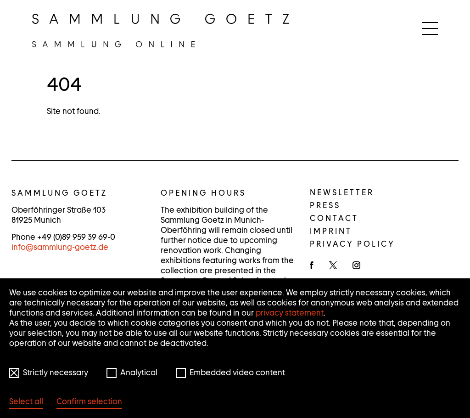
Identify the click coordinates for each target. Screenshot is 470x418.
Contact (334, 218)
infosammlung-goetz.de (59, 247)
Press (325, 205)
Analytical (138, 372)
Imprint (331, 231)
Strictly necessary (55, 372)
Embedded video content (237, 372)
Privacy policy (352, 244)
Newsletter (342, 192)
